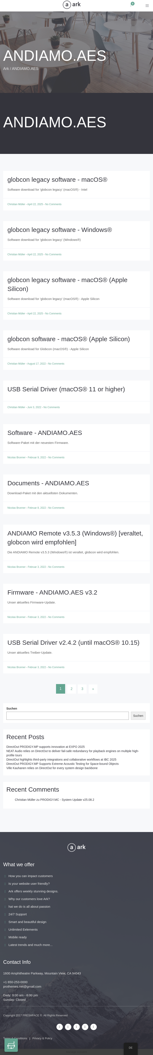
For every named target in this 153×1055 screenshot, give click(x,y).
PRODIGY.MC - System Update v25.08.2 (67, 799)
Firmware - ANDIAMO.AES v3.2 (52, 592)
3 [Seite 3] (82, 689)
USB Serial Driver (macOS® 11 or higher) (66, 389)
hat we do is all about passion (29, 906)
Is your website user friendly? (29, 883)
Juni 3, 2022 (34, 407)
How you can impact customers (30, 876)
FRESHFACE (31, 1015)
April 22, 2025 (35, 204)
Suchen (11, 708)
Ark (6, 69)
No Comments (53, 204)
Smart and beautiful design (27, 922)
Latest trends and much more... (30, 945)
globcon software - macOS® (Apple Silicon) (68, 338)
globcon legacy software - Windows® (59, 229)
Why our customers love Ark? (29, 899)
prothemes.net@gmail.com (22, 986)
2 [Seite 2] (72, 689)
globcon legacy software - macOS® (57, 179)
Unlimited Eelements (23, 929)
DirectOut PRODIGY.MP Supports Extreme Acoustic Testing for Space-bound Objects (62, 763)
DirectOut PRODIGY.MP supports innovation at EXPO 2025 (45, 746)
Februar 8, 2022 (37, 507)
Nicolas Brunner (16, 457)
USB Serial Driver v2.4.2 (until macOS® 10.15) (73, 642)
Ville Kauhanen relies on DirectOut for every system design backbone (52, 768)
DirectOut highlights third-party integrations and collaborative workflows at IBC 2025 (61, 759)
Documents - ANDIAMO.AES (48, 483)
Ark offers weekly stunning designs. (33, 891)
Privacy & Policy (42, 1038)
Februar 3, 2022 (37, 566)
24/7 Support (17, 914)
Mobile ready (17, 937)
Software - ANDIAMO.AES (44, 432)
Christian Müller (16, 204)
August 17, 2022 (36, 363)
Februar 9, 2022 (37, 457)
